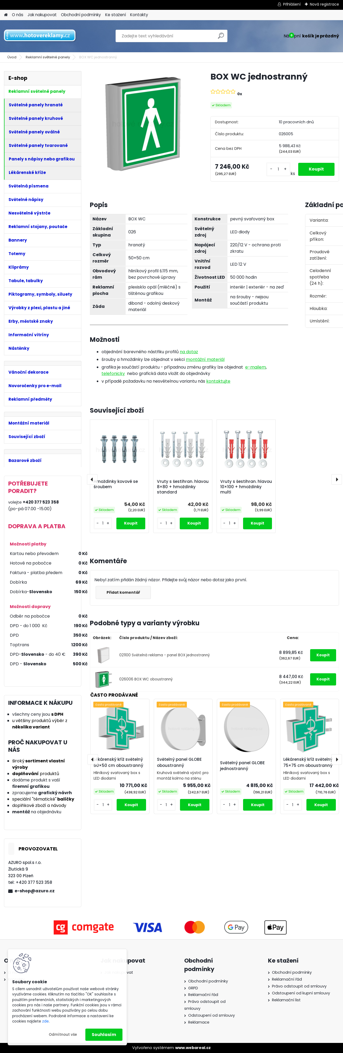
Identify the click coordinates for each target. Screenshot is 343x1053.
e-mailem (255, 367)
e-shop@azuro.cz (35, 891)
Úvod (11, 57)
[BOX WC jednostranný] (142, 123)
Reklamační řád (203, 994)
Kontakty (139, 15)
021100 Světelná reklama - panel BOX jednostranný (164, 655)
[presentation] (92, 479)
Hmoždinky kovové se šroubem (116, 484)
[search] (221, 38)
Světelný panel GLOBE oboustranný (179, 762)
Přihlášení (292, 4)
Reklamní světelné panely (48, 57)
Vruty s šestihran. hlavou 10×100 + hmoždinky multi (246, 487)
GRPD (193, 988)
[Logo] (40, 36)
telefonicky (113, 373)
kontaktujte (218, 381)
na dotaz (189, 352)
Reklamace (198, 1022)
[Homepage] (6, 15)
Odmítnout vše (63, 1034)
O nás (17, 15)
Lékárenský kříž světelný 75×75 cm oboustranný (308, 762)
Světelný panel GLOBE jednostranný (242, 766)
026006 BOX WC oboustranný (146, 679)
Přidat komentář (123, 592)
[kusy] (278, 169)
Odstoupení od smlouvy (211, 1015)
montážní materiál (205, 359)
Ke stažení (115, 15)
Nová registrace (324, 4)
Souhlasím (104, 1035)
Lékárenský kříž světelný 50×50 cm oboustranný (118, 762)
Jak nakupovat (42, 15)
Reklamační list (286, 1000)
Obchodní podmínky (81, 15)
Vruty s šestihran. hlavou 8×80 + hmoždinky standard (183, 487)
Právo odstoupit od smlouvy (299, 986)
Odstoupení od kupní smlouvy (301, 993)
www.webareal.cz (193, 1047)
